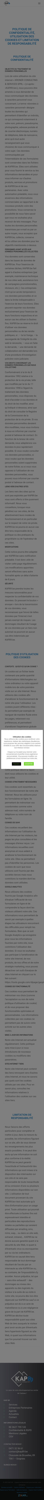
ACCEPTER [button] (28, 764)
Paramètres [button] (16, 764)
